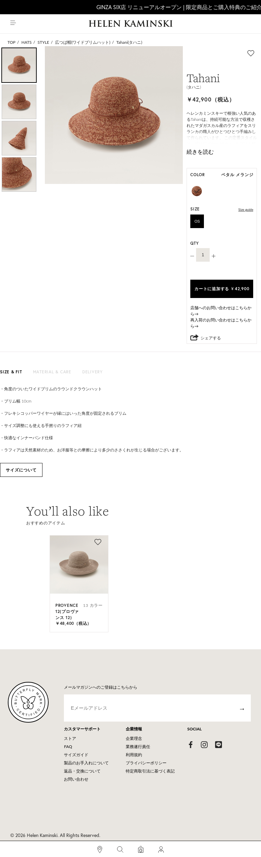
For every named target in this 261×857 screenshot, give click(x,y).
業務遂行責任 (138, 746)
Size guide (245, 209)
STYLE (43, 42)
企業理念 (134, 738)
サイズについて (21, 469)
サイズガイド (76, 754)
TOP (11, 42)
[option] (19, 65)
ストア (70, 738)
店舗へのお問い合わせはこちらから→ (220, 310)
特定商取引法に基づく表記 (150, 771)
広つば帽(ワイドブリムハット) (82, 42)
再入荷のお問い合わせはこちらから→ (220, 323)
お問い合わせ (76, 779)
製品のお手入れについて (86, 762)
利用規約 (134, 754)
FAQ (68, 746)
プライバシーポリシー (146, 762)
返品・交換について (82, 771)
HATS (26, 42)
